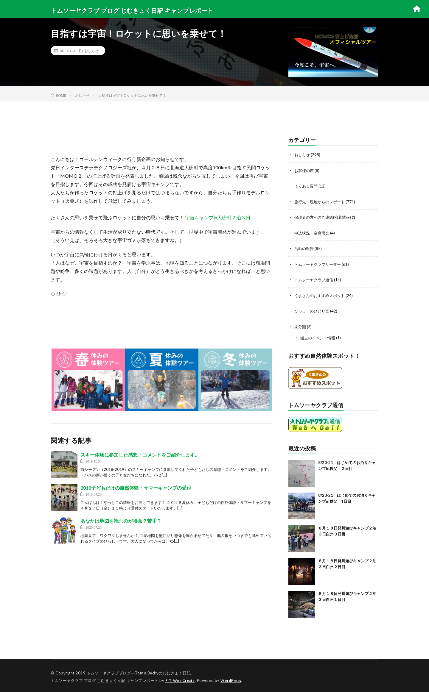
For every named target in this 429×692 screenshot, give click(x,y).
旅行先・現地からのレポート (321, 201)
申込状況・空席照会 (313, 232)
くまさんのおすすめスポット (321, 293)
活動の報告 (304, 247)
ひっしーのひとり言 (313, 309)
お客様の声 (304, 170)
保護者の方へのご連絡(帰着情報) (324, 216)
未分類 (300, 324)
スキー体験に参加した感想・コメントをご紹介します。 (140, 454)
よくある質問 (306, 185)
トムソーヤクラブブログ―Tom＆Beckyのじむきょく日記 (139, 671)
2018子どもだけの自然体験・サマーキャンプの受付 (135, 488)
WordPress (234, 678)
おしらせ (91, 50)
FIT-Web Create (181, 678)
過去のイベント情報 (319, 335)
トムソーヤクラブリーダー (319, 262)
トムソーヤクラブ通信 (315, 278)
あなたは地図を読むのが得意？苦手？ (120, 521)
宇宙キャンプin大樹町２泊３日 (217, 217)
